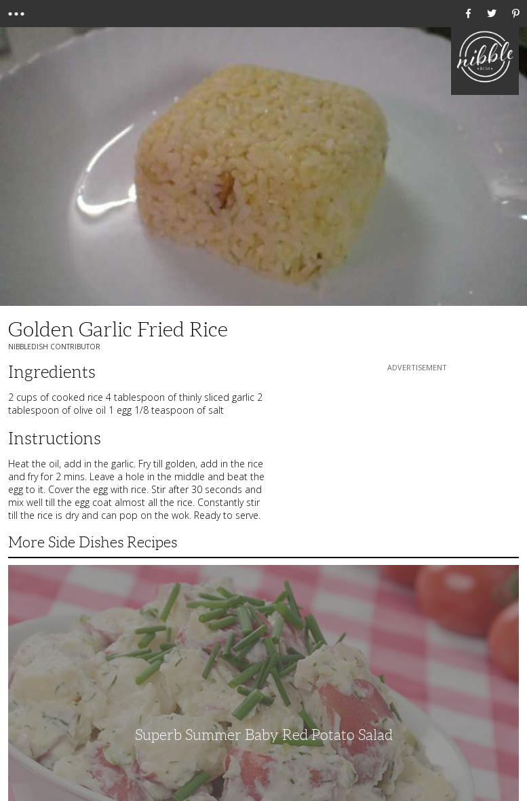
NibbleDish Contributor (54, 346)
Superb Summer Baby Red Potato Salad (264, 734)
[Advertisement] (417, 459)
